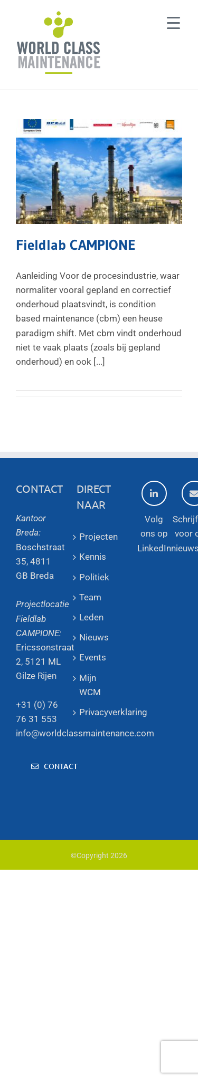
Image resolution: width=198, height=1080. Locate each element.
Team (90, 597)
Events (92, 657)
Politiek (94, 577)
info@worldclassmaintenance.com (85, 733)
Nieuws (94, 637)
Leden (91, 617)
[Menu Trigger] (173, 22)
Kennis (92, 556)
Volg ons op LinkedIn (154, 517)
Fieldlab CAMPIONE (76, 245)
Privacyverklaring (99, 712)
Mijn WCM (90, 685)
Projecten (98, 536)
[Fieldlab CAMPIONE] (99, 171)
